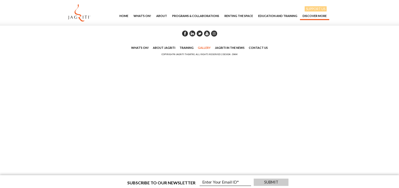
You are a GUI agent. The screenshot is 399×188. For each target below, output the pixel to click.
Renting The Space (238, 15)
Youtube (207, 33)
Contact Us (258, 47)
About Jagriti (164, 47)
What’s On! (142, 15)
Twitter (199, 33)
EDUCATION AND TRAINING (277, 15)
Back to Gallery (355, 33)
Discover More (315, 15)
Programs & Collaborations (195, 15)
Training (187, 47)
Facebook (185, 33)
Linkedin (192, 33)
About (161, 15)
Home (123, 15)
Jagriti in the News (230, 47)
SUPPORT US (315, 9)
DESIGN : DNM (230, 54)
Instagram (214, 33)
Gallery (204, 47)
